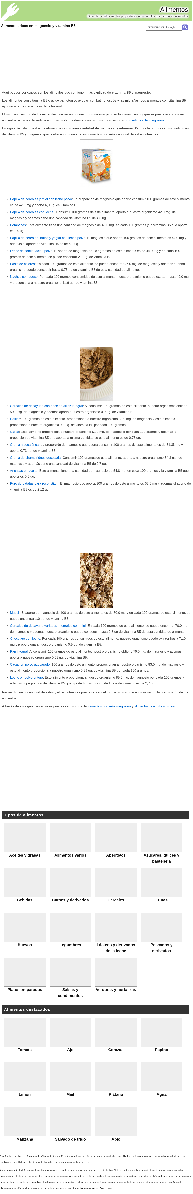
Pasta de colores (22, 264)
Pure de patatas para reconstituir (34, 483)
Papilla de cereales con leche (32, 212)
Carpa (14, 432)
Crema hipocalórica (24, 445)
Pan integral (19, 651)
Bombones (18, 225)
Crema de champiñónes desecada (35, 458)
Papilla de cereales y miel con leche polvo (41, 199)
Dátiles (15, 419)
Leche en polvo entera (26, 677)
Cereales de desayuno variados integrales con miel (48, 626)
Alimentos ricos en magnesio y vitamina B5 (38, 26)
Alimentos (174, 9)
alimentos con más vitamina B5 (157, 706)
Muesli (15, 613)
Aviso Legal (105, 1188)
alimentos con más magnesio (109, 706)
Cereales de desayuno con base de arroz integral (46, 406)
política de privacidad (86, 1188)
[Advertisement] (96, 60)
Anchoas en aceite (23, 471)
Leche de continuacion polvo (31, 251)
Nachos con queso (24, 277)
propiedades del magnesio (144, 120)
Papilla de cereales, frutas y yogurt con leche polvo (47, 238)
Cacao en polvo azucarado (30, 664)
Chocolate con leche (25, 638)
